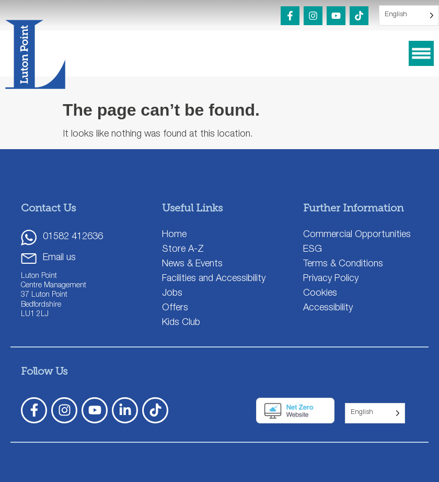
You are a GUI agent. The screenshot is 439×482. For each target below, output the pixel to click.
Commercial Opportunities (357, 235)
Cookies (320, 293)
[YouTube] (336, 15)
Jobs (172, 293)
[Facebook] (290, 15)
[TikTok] (359, 15)
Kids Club (181, 323)
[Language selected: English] (409, 15)
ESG (312, 249)
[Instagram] (313, 15)
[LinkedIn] (125, 410)
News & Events (192, 264)
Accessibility (328, 308)
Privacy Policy (331, 279)
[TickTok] (155, 410)
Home (174, 235)
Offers (175, 308)
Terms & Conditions (343, 264)
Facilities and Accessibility (213, 279)
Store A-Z (183, 249)
